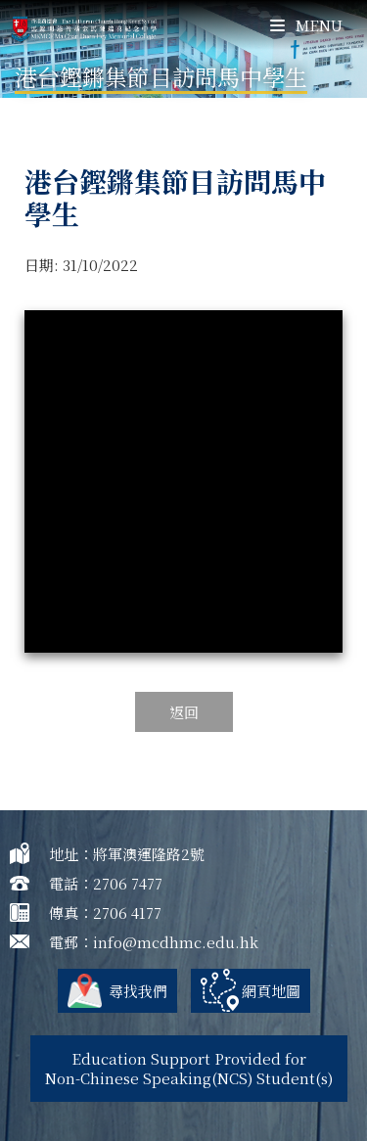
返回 (184, 712)
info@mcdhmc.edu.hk (175, 942)
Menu (306, 25)
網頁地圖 (271, 991)
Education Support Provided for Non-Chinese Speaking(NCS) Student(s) (189, 1068)
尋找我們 (138, 991)
